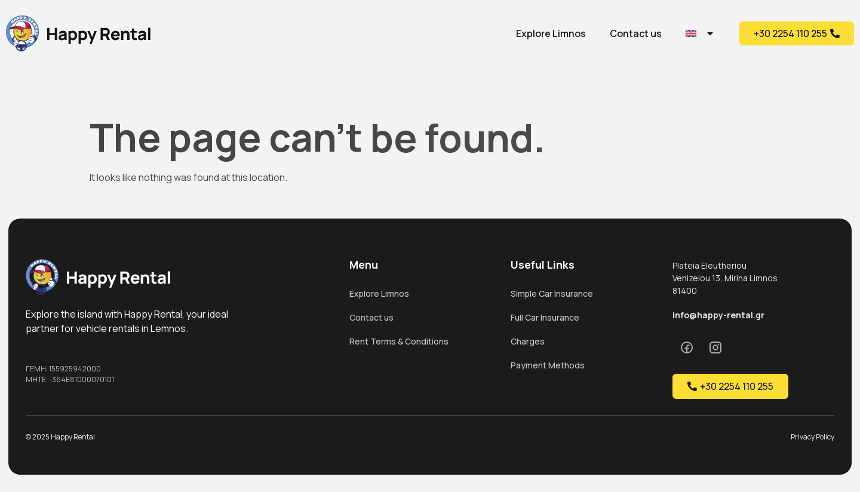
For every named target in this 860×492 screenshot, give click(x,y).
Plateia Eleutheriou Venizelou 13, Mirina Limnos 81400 (725, 278)
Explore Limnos (551, 33)
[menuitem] (700, 33)
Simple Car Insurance (552, 293)
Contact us (636, 33)
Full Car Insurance (545, 317)
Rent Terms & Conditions (399, 341)
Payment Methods (548, 365)
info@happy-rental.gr (718, 315)
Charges (528, 341)
